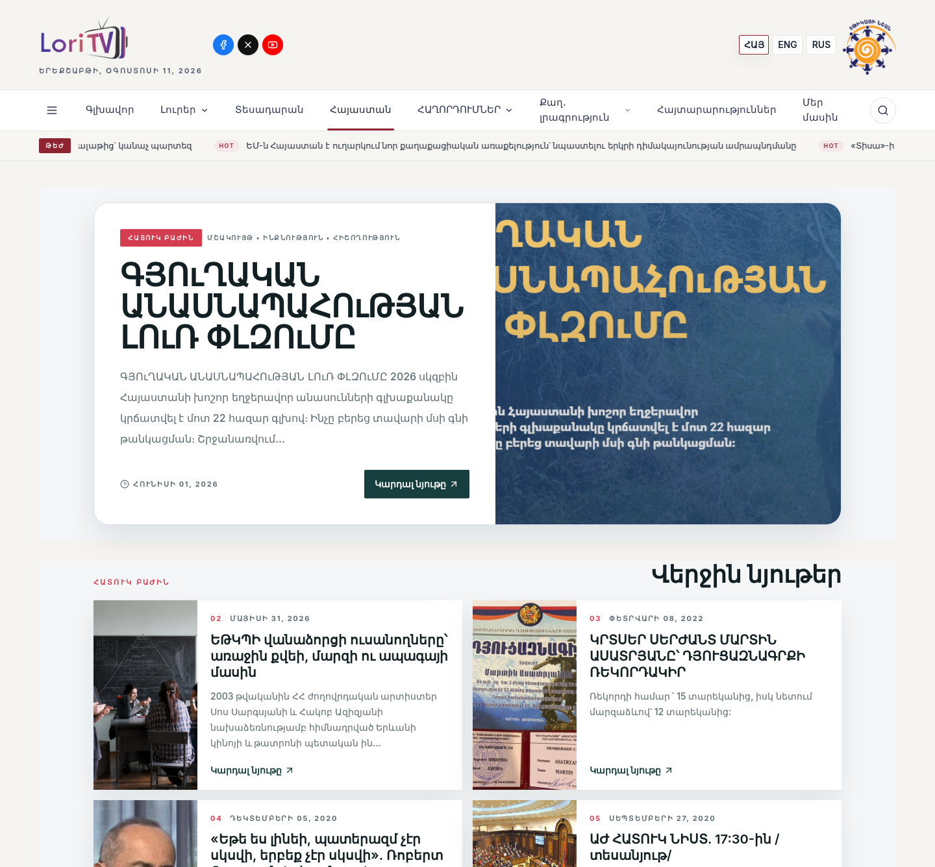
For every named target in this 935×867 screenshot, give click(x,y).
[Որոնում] (883, 110)
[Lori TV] (84, 37)
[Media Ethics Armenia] (869, 44)
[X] (248, 44)
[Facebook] (223, 44)
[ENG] (788, 45)
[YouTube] (272, 44)
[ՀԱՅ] (754, 45)
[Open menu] (52, 110)
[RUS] (821, 45)
